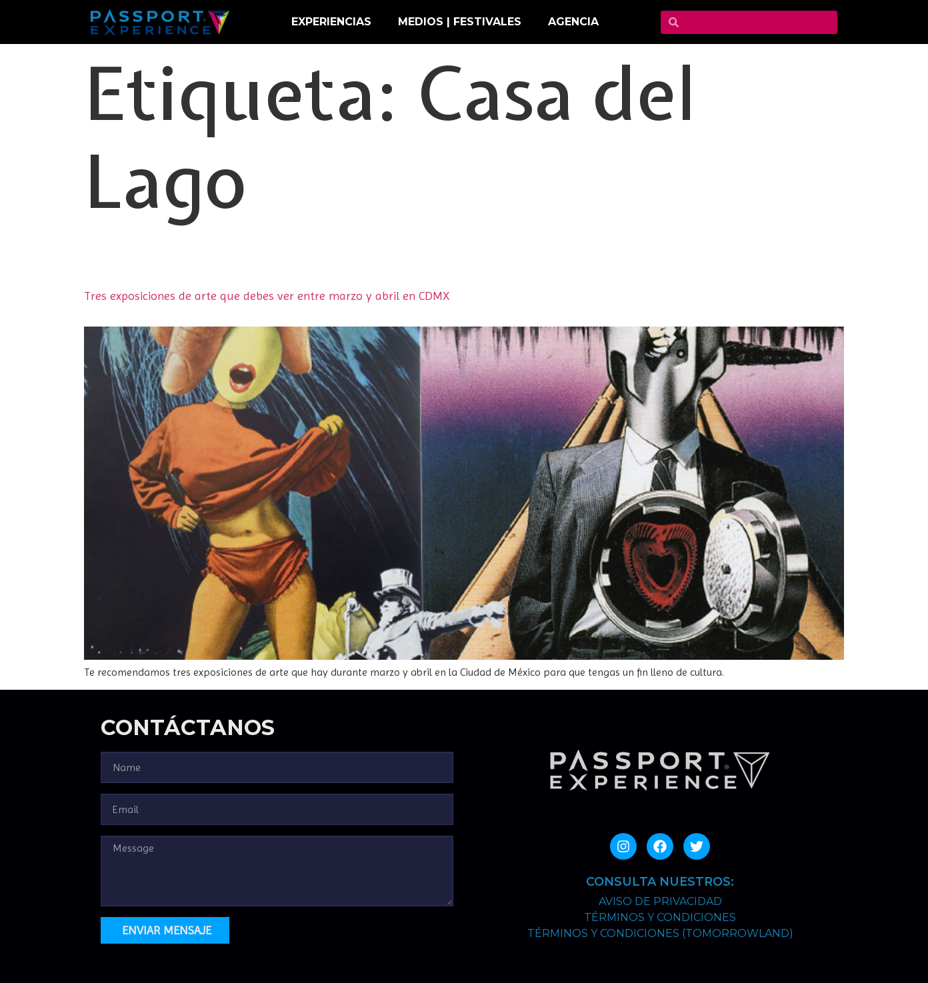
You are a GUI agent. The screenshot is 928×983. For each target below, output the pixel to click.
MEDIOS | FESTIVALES (459, 21)
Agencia (573, 21)
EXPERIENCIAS (331, 21)
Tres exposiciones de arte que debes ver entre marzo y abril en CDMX (266, 296)
